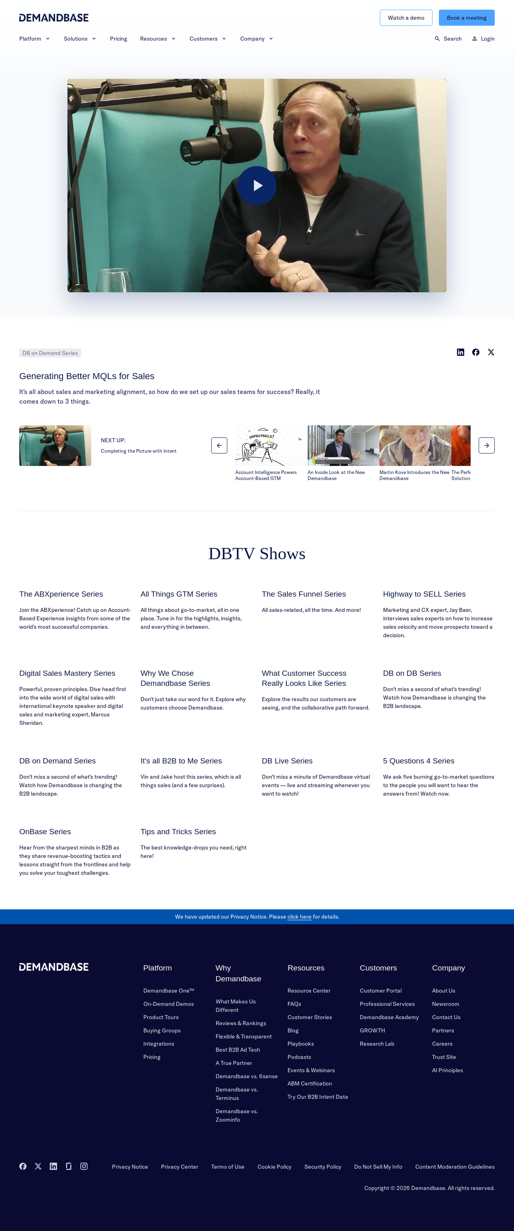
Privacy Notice (130, 1166)
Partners (443, 1030)
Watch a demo (406, 17)
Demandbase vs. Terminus (237, 1094)
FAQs (294, 1003)
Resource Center (309, 990)
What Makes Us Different (236, 1006)
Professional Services (387, 1003)
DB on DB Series (412, 673)
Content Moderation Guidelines (455, 1166)
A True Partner (234, 1063)
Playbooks (301, 1043)
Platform (35, 38)
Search (448, 38)
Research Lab (377, 1043)
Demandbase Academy (389, 1017)
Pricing (118, 38)
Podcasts (299, 1057)
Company (257, 38)
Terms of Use (228, 1166)
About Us (443, 990)
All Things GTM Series (179, 594)
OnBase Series (45, 831)
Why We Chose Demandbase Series (175, 678)
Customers (208, 38)
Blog (293, 1030)
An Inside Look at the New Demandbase (336, 475)
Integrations (158, 1043)
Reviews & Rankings (241, 1023)
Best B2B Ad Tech (238, 1049)
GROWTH (372, 1030)
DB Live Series (287, 761)
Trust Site (444, 1057)
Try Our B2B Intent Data (318, 1096)
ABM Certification (310, 1083)
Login (483, 38)
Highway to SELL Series (424, 594)
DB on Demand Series (50, 353)
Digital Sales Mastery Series (67, 673)
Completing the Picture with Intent (139, 451)
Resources (158, 38)
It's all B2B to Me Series (181, 761)
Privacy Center (179, 1166)
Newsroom (445, 1003)
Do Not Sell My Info (378, 1166)
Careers (442, 1043)
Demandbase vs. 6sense (247, 1076)
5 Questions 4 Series (419, 761)
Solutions (80, 38)
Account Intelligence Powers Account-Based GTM (266, 475)
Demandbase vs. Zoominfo (237, 1115)
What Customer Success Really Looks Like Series (304, 678)
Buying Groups (162, 1030)
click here (300, 916)
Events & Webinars (311, 1070)
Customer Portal (381, 990)
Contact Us (446, 1017)
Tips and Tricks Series (178, 831)
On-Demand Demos (168, 1003)
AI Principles (447, 1070)
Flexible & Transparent (244, 1036)
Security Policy (322, 1166)
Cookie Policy (274, 1166)
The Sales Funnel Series (304, 594)
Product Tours (161, 1017)
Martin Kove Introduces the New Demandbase (414, 475)
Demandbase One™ (168, 990)
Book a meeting (467, 17)
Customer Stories (310, 1017)
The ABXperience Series (61, 594)
